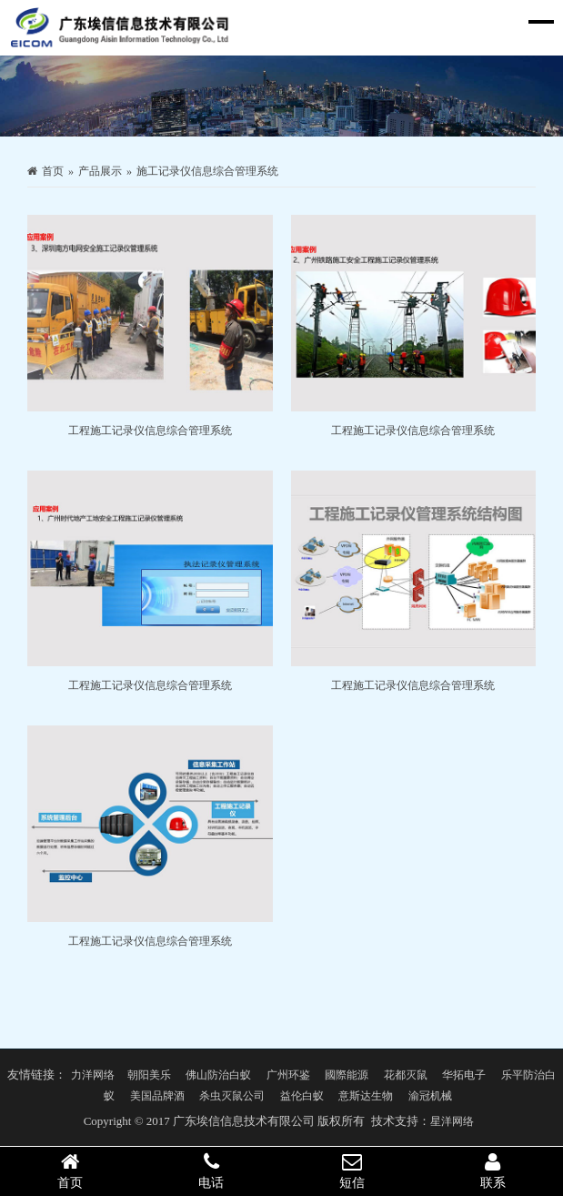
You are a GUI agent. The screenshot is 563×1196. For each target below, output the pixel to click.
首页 (53, 171)
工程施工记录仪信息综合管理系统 (150, 430)
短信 (352, 1170)
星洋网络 (452, 1121)
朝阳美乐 (149, 1075)
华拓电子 (464, 1075)
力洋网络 (93, 1075)
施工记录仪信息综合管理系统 (207, 171)
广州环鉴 (288, 1075)
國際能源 (346, 1075)
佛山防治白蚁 (218, 1075)
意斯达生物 (365, 1096)
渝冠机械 (430, 1096)
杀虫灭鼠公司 (232, 1096)
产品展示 (100, 171)
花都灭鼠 (405, 1075)
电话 (211, 1170)
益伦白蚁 (302, 1096)
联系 (492, 1170)
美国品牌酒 (157, 1096)
